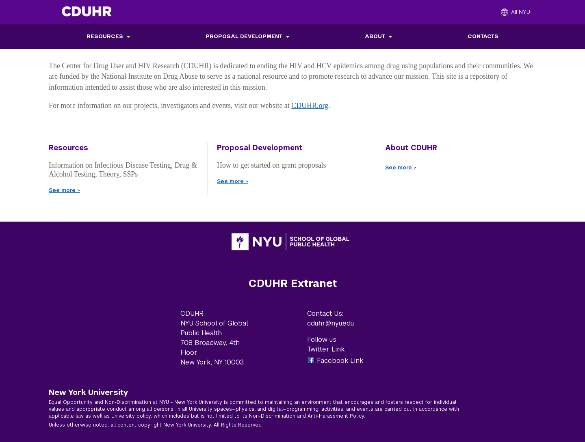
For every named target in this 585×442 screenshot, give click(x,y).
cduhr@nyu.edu (330, 323)
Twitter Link (325, 349)
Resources (105, 36)
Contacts (483, 36)
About (375, 36)
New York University (88, 392)
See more (64, 190)
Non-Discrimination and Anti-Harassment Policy (306, 416)
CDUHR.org (309, 105)
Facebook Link (340, 360)
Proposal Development (244, 36)
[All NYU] (515, 12)
